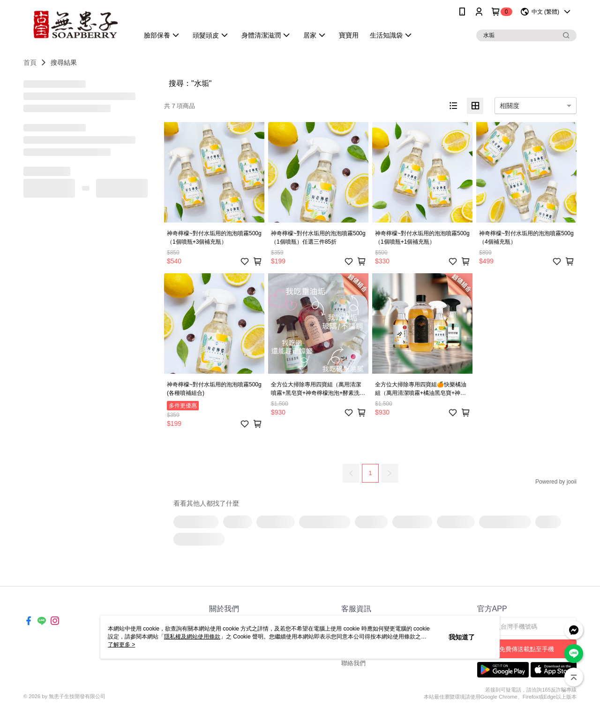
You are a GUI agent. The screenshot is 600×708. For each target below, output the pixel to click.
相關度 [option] (509, 105)
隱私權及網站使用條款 (192, 636)
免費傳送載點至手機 (526, 649)
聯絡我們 (353, 663)
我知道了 (462, 637)
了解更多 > (121, 644)
